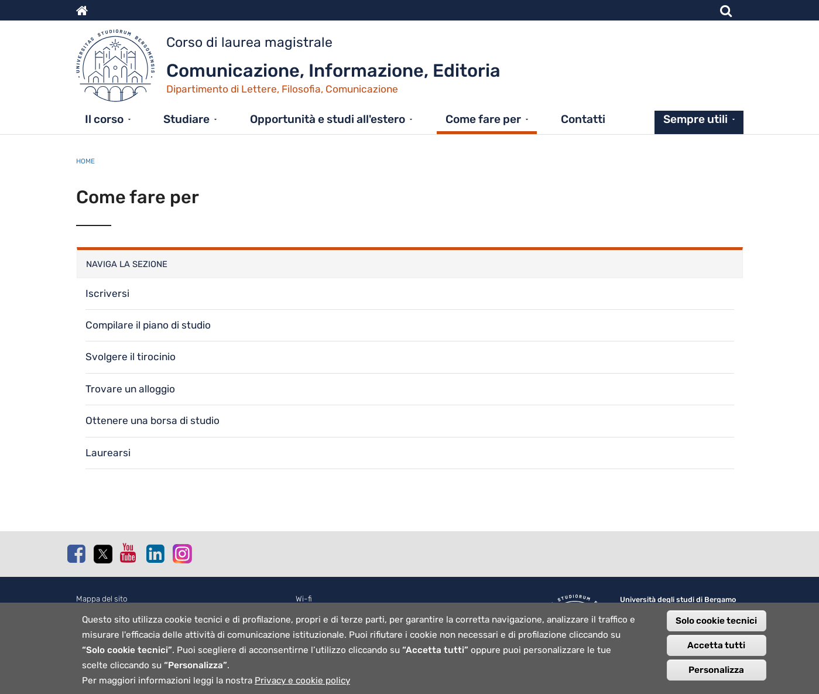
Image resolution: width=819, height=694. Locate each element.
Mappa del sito (102, 598)
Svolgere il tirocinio (130, 357)
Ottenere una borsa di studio (152, 420)
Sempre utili (695, 119)
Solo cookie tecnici (716, 624)
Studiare (186, 119)
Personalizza (716, 673)
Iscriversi (107, 293)
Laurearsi (108, 453)
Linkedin (155, 553)
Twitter (102, 554)
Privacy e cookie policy (302, 684)
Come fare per (483, 119)
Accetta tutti (716, 649)
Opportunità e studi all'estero (327, 119)
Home (85, 161)
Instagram (181, 553)
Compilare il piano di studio (148, 325)
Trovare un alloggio (130, 389)
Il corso (104, 119)
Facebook (76, 553)
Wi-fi (304, 598)
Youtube (128, 553)
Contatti (583, 119)
